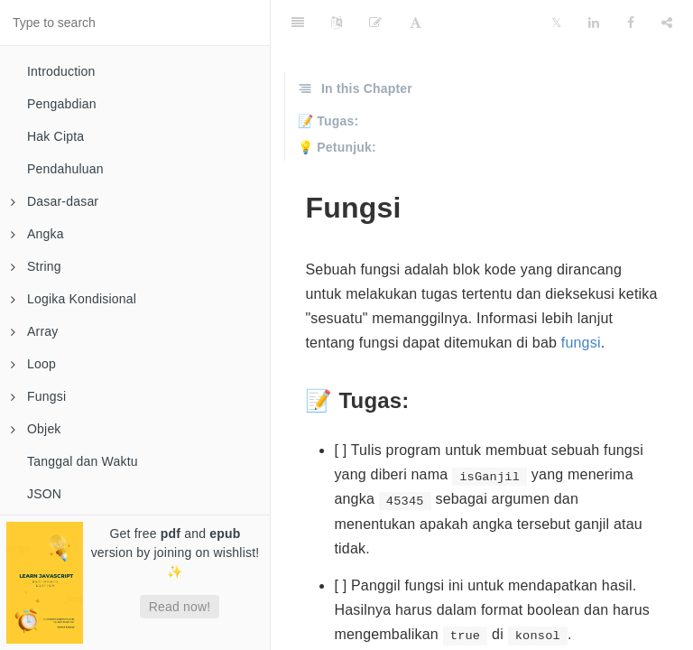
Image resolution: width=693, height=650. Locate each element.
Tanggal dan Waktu (82, 461)
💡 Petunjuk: (337, 147)
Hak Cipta (55, 136)
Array (34, 331)
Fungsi (38, 396)
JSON (44, 494)
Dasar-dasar (54, 201)
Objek (36, 429)
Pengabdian (62, 104)
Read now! (180, 606)
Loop (33, 364)
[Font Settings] (415, 22)
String (36, 266)
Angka (37, 234)
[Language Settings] (337, 22)
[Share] (667, 22)
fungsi (581, 342)
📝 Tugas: (328, 121)
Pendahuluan (65, 169)
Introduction (61, 71)
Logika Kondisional (73, 299)
